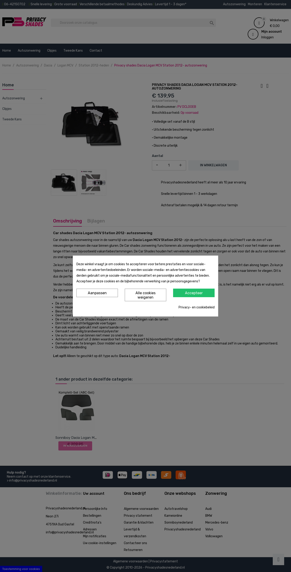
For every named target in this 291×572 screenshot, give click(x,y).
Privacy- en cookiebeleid (197, 307)
